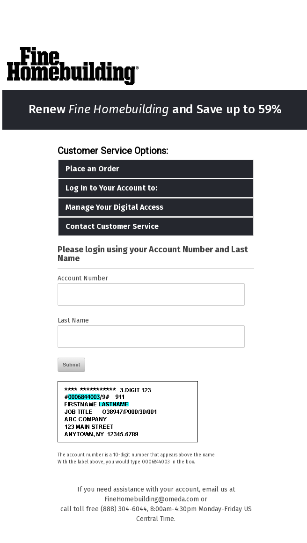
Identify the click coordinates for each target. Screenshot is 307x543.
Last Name (73, 320)
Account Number (83, 278)
